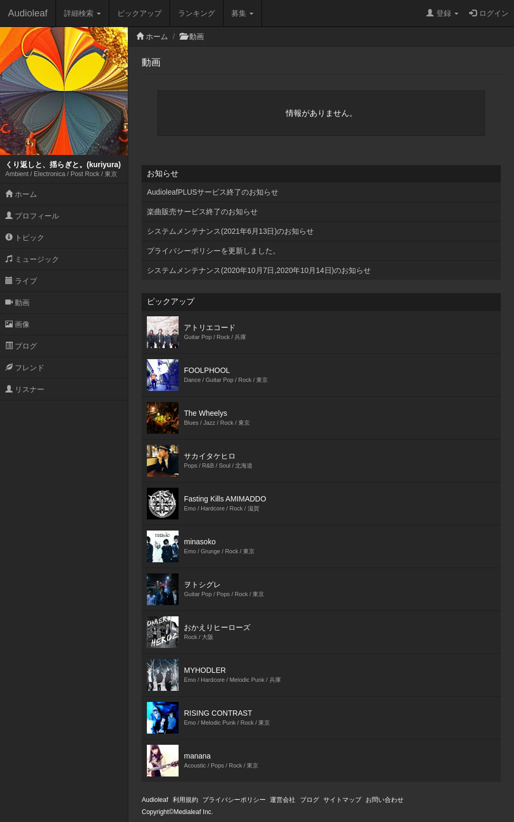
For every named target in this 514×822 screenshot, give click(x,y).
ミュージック (32, 259)
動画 (17, 302)
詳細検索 (82, 13)
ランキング (196, 13)
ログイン (489, 13)
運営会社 (282, 799)
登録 (442, 13)
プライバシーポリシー (234, 799)
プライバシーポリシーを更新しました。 (213, 250)
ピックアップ (139, 13)
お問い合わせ (385, 799)
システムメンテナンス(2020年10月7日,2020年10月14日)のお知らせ (259, 270)
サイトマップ (342, 799)
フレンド (24, 367)
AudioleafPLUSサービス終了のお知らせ (212, 192)
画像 (17, 324)
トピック (24, 237)
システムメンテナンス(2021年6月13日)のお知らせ (230, 231)
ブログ (21, 346)
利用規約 (185, 799)
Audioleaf (28, 13)
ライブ (21, 281)
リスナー (24, 389)
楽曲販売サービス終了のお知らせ (202, 211)
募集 (242, 13)
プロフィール (32, 216)
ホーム (21, 194)
